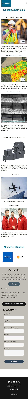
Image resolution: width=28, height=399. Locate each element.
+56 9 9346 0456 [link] (12, 296)
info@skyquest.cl (14, 394)
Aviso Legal (14, 389)
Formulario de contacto (14, 303)
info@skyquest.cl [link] (11, 297)
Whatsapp (14, 284)
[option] (8, 257)
